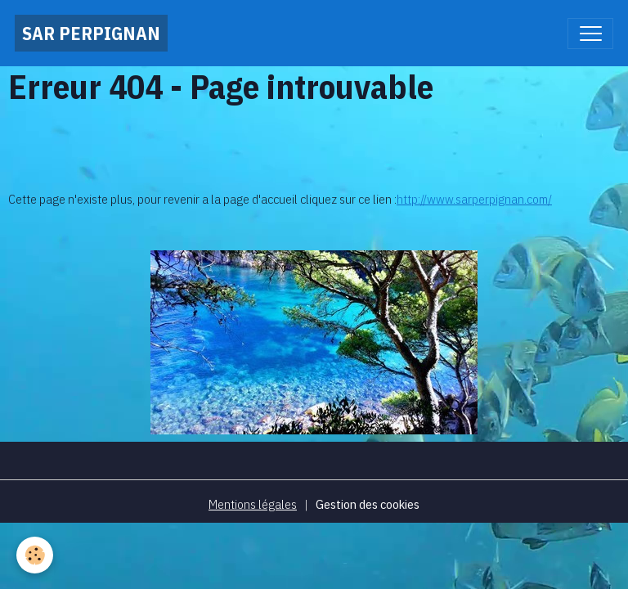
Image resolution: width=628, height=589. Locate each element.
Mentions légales (253, 504)
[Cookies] (34, 555)
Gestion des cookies (367, 504)
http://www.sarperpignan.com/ (474, 199)
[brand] (91, 33)
